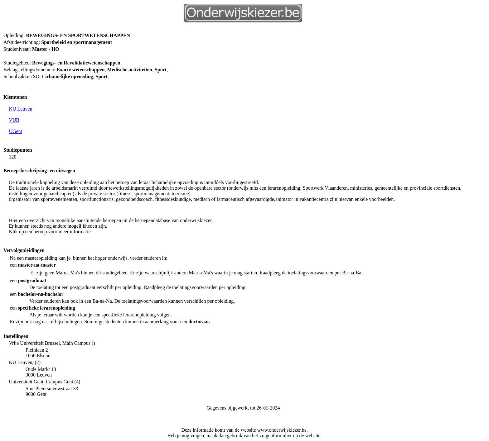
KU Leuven (20, 108)
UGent (15, 131)
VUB (14, 120)
